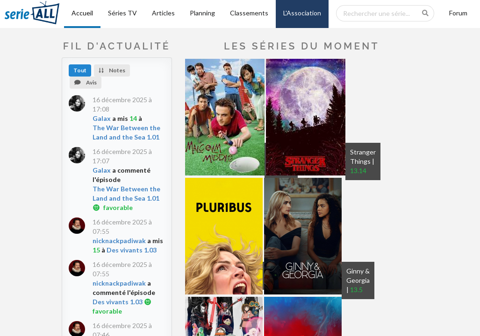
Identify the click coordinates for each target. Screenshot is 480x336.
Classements (249, 13)
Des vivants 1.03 (132, 250)
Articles (163, 13)
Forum (458, 13)
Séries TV (122, 13)
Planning (202, 13)
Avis (85, 82)
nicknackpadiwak (119, 241)
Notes (112, 70)
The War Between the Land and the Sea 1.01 (126, 132)
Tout (79, 70)
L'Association (302, 13)
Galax (102, 118)
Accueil (82, 13)
